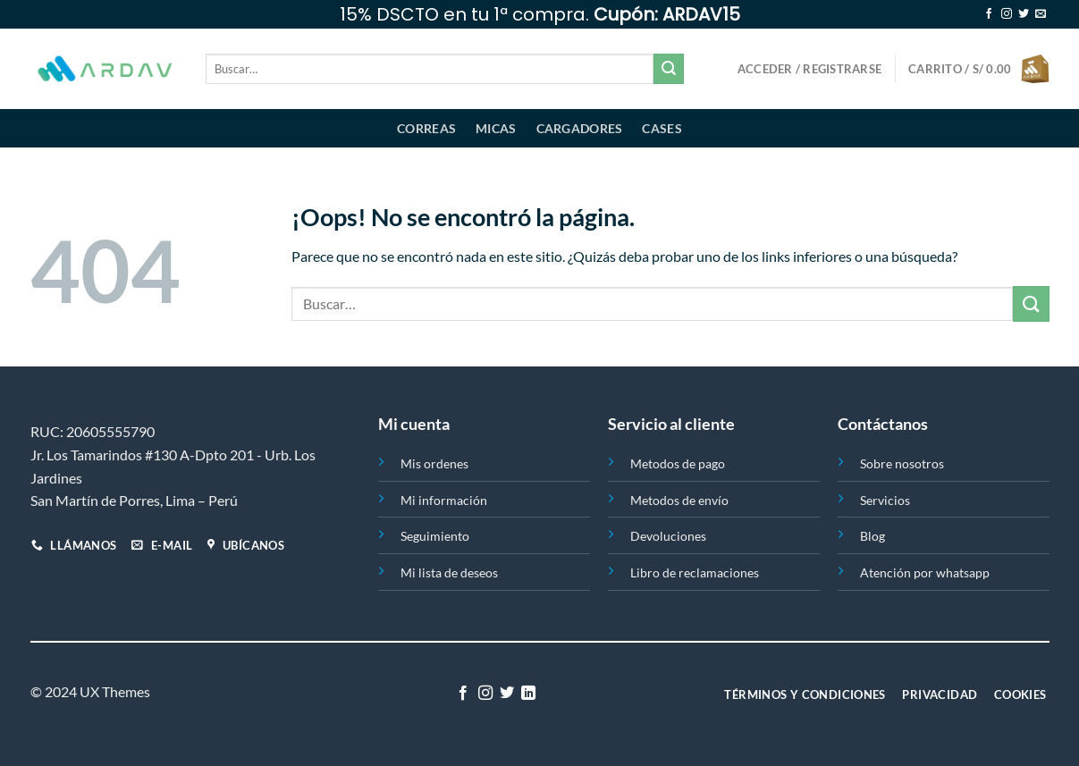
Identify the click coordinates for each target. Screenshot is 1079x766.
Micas (496, 128)
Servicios (885, 500)
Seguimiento (434, 535)
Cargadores (579, 128)
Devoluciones (668, 535)
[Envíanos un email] (1040, 14)
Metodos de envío (679, 500)
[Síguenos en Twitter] (1023, 14)
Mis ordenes (434, 463)
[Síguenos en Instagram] (1006, 14)
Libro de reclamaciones (694, 572)
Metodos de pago (677, 463)
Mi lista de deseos (449, 572)
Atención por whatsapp (925, 572)
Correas (426, 128)
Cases (661, 128)
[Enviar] (668, 69)
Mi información (443, 500)
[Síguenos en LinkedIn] (528, 694)
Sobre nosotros (902, 463)
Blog (872, 535)
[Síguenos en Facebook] (988, 14)
